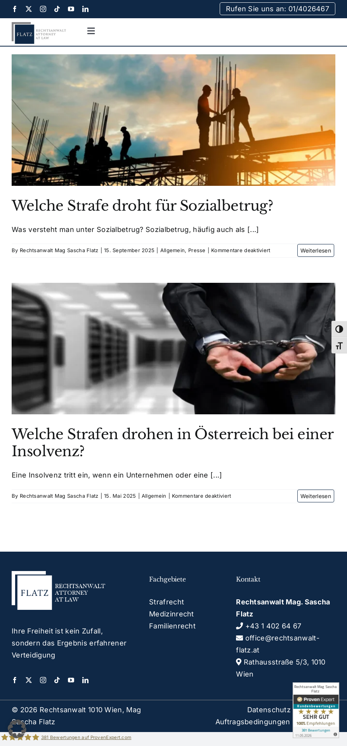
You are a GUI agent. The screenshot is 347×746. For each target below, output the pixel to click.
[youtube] (71, 9)
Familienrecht (172, 626)
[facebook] (15, 9)
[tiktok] (57, 9)
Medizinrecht (171, 614)
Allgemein (172, 250)
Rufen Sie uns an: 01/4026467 (277, 9)
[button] (17, 729)
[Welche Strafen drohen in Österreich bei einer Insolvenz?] (173, 348)
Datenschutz (269, 710)
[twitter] (29, 9)
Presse (197, 250)
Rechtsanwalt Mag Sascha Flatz (59, 250)
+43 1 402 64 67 (268, 626)
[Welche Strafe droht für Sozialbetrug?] (173, 120)
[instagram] (43, 9)
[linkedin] (85, 9)
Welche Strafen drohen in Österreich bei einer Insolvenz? (172, 443)
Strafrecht (166, 602)
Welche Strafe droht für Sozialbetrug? (142, 206)
